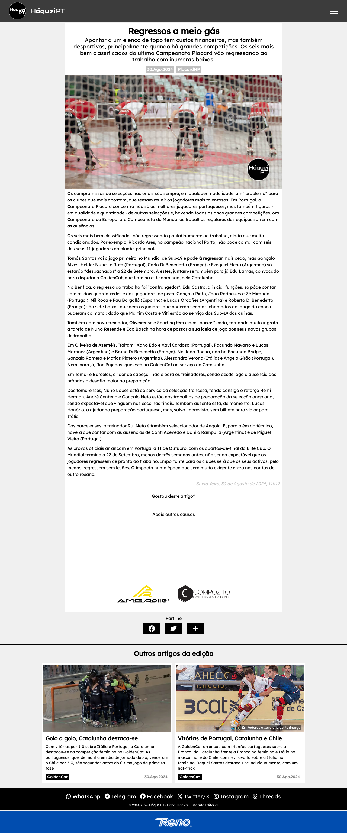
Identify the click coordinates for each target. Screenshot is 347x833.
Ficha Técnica (177, 805)
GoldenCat (57, 777)
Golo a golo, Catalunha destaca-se (92, 738)
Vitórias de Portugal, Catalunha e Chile (230, 738)
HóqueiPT (156, 805)
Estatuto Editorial (204, 805)
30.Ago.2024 (160, 69)
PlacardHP (189, 69)
